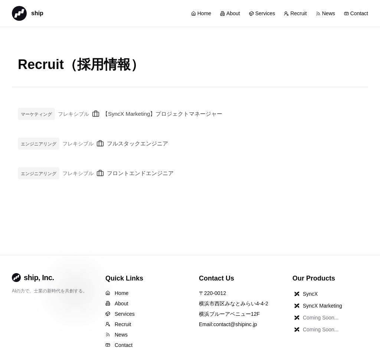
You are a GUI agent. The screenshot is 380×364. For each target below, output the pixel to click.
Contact (356, 13)
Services (262, 13)
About (230, 13)
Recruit (295, 13)
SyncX (305, 293)
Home (201, 13)
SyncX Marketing (317, 305)
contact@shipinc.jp (235, 324)
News (325, 13)
